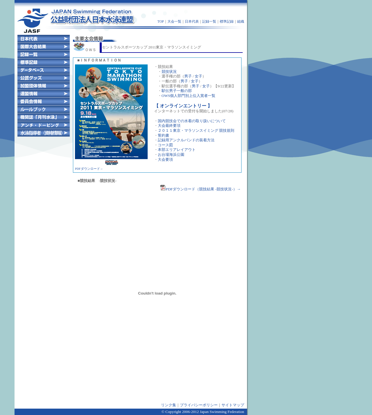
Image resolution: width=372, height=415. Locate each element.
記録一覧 (209, 21)
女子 (198, 76)
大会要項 (165, 159)
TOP (161, 21)
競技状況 (169, 71)
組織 (240, 21)
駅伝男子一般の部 (177, 91)
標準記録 (227, 21)
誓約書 (163, 135)
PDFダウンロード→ (89, 168)
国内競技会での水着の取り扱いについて (192, 121)
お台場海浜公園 (171, 154)
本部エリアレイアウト (177, 149)
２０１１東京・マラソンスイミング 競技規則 (196, 130)
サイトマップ (232, 405)
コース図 (165, 145)
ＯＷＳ (84, 50)
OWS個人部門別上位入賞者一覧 (189, 95)
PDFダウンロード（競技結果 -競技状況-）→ (200, 189)
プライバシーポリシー (199, 405)
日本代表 (192, 21)
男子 (188, 76)
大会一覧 (174, 21)
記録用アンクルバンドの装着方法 (186, 140)
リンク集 (168, 405)
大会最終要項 (169, 125)
